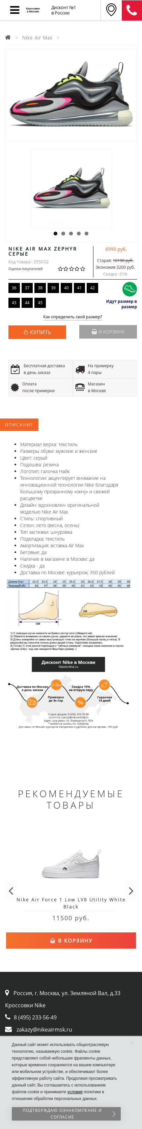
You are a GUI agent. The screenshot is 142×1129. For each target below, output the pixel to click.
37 (27, 288)
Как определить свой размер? (72, 317)
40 (66, 288)
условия (75, 1092)
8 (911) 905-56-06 (132, 10)
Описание (19, 425)
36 (14, 288)
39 (53, 288)
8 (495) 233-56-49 (35, 1017)
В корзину (107, 331)
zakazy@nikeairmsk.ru (44, 1029)
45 (40, 303)
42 (92, 288)
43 (14, 303)
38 (40, 288)
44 (27, 303)
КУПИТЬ (40, 332)
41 (79, 288)
